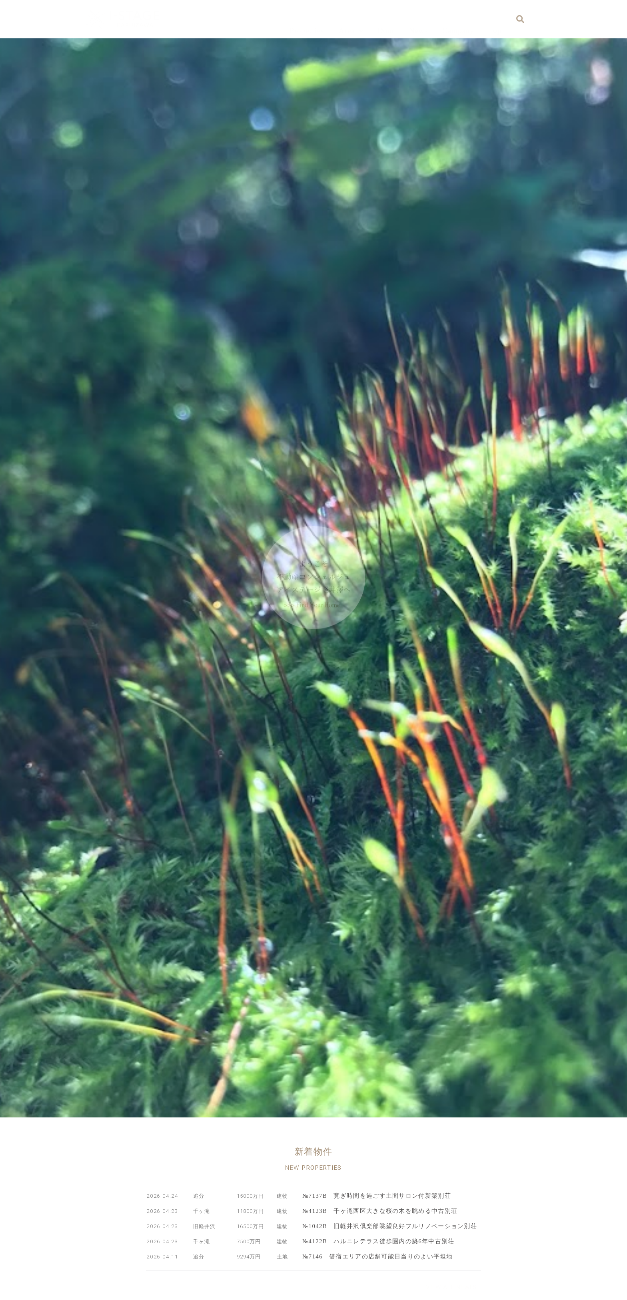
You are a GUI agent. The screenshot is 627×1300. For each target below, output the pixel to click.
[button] (453, 1288)
